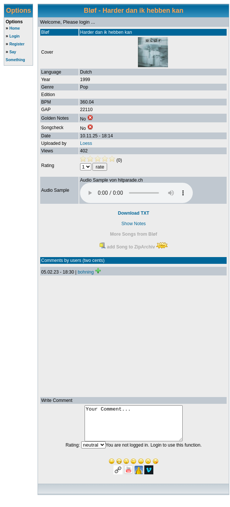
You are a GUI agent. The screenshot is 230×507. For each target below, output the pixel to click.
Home (14, 28)
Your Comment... (133, 426)
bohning (86, 272)
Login (14, 36)
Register (16, 44)
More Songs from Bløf (133, 234)
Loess (86, 143)
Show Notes (133, 223)
